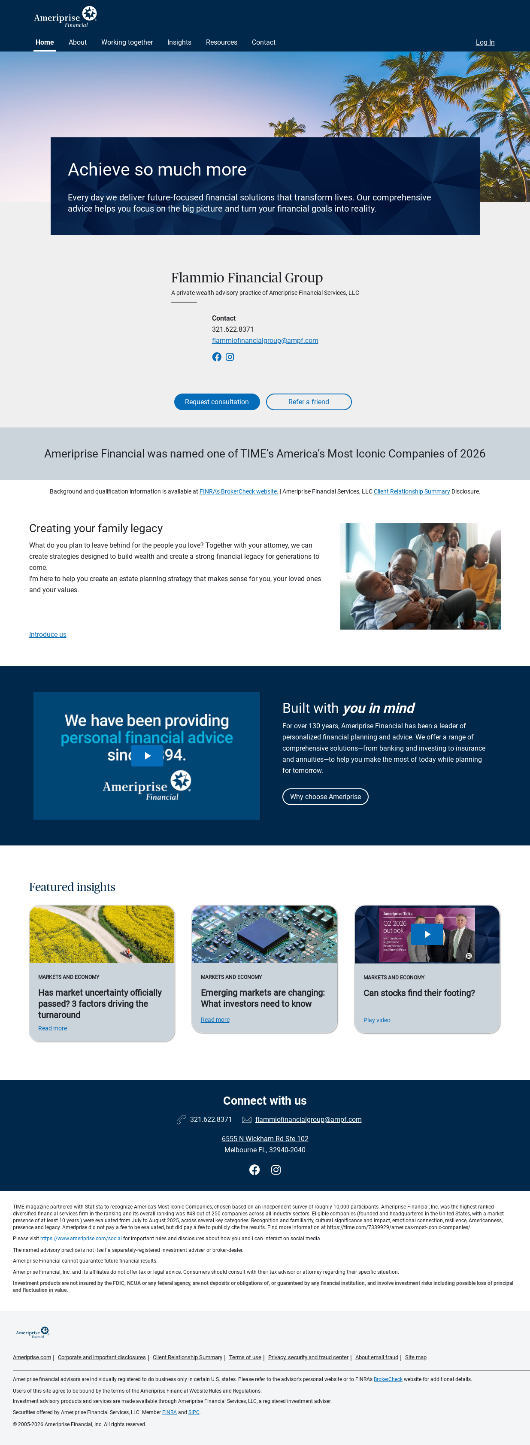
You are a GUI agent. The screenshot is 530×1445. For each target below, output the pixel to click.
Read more (52, 1028)
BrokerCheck (388, 1379)
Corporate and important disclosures (102, 1357)
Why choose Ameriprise (325, 797)
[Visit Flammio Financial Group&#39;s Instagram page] (276, 1170)
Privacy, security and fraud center (308, 1357)
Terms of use (245, 1357)
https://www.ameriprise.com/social (81, 1239)
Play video (377, 1020)
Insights (179, 42)
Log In (485, 42)
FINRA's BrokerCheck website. (239, 491)
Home (45, 42)
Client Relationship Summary (412, 491)
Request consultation (217, 402)
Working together (127, 42)
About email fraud (376, 1357)
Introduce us (48, 634)
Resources (221, 42)
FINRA (169, 1412)
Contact (264, 42)
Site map (416, 1357)
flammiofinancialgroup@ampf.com (265, 340)
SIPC (194, 1412)
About (78, 42)
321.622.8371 (233, 329)
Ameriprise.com (32, 1357)
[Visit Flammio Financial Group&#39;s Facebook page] (256, 1170)
